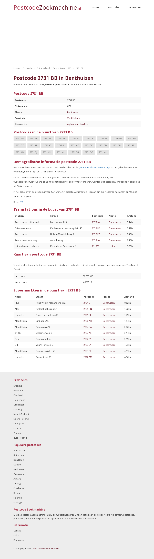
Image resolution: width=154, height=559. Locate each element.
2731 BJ (33, 152)
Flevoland (19, 390)
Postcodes (113, 7)
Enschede (19, 488)
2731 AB (131, 145)
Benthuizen (73, 112)
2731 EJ (87, 302)
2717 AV (96, 240)
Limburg (18, 409)
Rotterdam (19, 455)
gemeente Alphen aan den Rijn (94, 167)
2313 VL (96, 246)
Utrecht (17, 428)
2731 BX (103, 138)
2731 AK (48, 138)
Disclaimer (19, 540)
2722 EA (87, 338)
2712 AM (88, 357)
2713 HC (96, 228)
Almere (17, 478)
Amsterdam (19, 450)
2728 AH (88, 320)
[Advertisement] (77, 39)
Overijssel (19, 423)
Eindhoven (19, 469)
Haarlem (18, 497)
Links (16, 535)
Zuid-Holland (73, 118)
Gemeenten (134, 7)
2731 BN (75, 138)
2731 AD (20, 152)
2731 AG (132, 138)
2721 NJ (87, 314)
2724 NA (88, 326)
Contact (17, 530)
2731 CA (89, 138)
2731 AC (75, 145)
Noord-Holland (21, 418)
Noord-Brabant (21, 414)
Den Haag (19, 459)
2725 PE (87, 350)
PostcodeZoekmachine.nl (46, 548)
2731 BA (61, 138)
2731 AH (103, 152)
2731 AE (33, 145)
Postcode (47, 6)
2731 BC (34, 138)
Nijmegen (18, 502)
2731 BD (103, 145)
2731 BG (89, 152)
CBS (21, 202)
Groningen (19, 404)
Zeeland (18, 433)
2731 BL (61, 145)
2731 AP (47, 145)
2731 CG (74, 152)
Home (95, 7)
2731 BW (117, 138)
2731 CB (117, 145)
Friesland (18, 395)
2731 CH (47, 152)
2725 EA (87, 344)
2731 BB (20, 138)
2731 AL (61, 152)
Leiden (112, 246)
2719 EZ (96, 234)
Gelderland (19, 399)
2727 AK (96, 222)
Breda (17, 492)
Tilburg (17, 483)
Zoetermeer (115, 222)
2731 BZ (20, 145)
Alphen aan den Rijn (77, 124)
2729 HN (88, 308)
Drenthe (18, 385)
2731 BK (89, 145)
